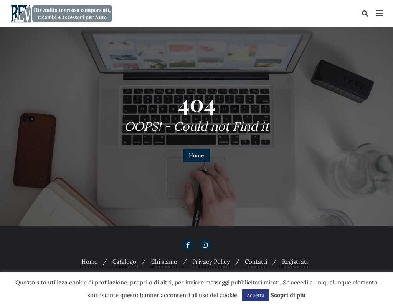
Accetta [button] (255, 295)
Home (196, 155)
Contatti (256, 261)
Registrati (295, 261)
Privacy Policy (211, 261)
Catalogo (124, 261)
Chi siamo (164, 261)
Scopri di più (288, 295)
